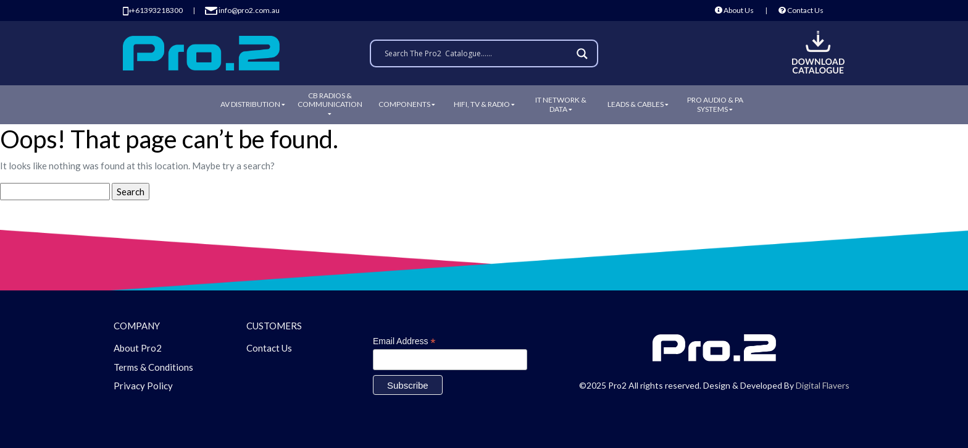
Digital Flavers (822, 385)
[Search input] (478, 53)
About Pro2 (138, 347)
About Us (734, 10)
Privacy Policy (143, 385)
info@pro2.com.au (242, 10)
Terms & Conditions (153, 367)
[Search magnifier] (584, 53)
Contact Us (801, 10)
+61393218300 (153, 10)
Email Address (404, 341)
